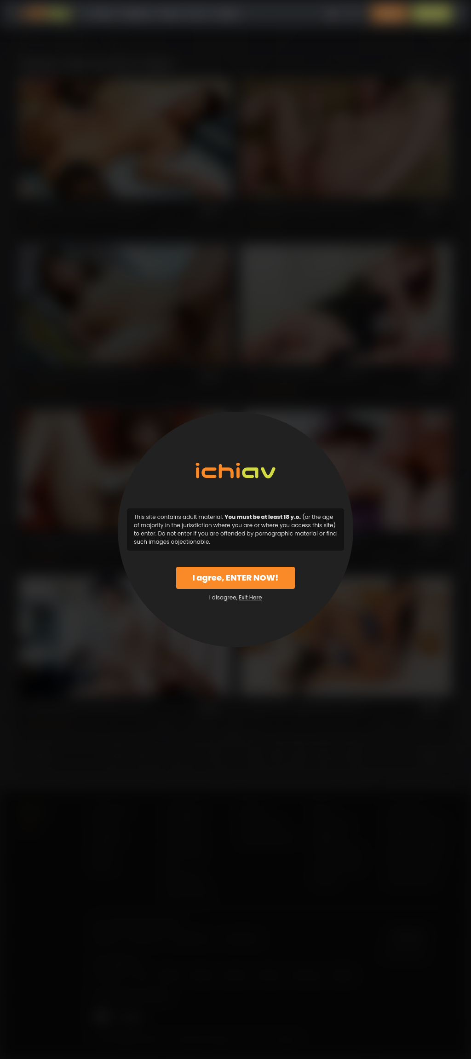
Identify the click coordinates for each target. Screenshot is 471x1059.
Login (389, 13)
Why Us (198, 13)
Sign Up (432, 13)
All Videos (100, 13)
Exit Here (250, 597)
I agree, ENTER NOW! (235, 577)
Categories (137, 13)
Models (170, 13)
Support (228, 13)
